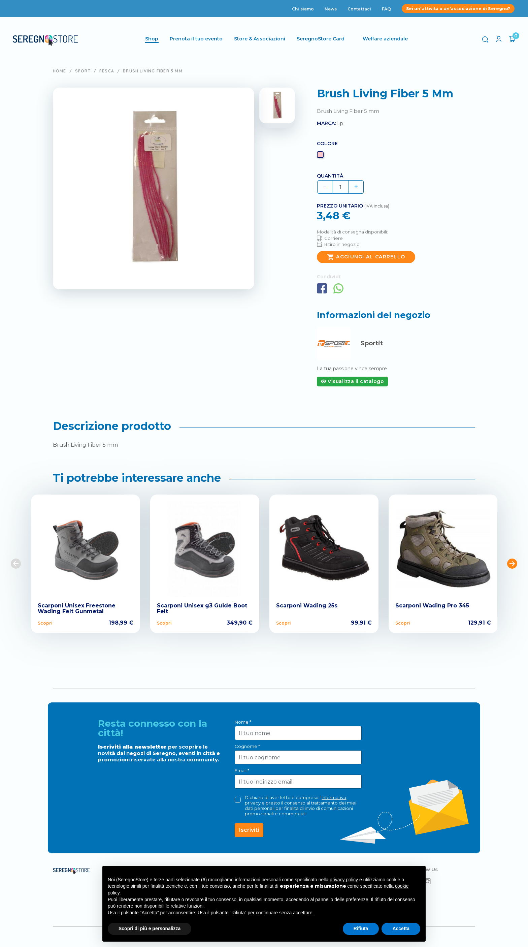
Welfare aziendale (386, 39)
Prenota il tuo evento (197, 39)
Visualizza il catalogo (352, 381)
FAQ (386, 8)
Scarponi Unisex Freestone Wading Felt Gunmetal (77, 608)
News (331, 8)
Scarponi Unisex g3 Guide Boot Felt (202, 608)
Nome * (243, 722)
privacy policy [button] (344, 879)
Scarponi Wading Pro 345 (432, 605)
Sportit (372, 343)
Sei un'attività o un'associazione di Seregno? (458, 8)
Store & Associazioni (260, 39)
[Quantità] (340, 187)
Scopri (45, 623)
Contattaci (359, 8)
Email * (242, 770)
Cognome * (247, 746)
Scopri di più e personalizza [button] (149, 928)
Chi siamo (303, 8)
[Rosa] (321, 156)
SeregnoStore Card (321, 39)
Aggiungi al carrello (366, 257)
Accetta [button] (400, 928)
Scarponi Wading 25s (306, 605)
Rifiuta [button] (361, 928)
